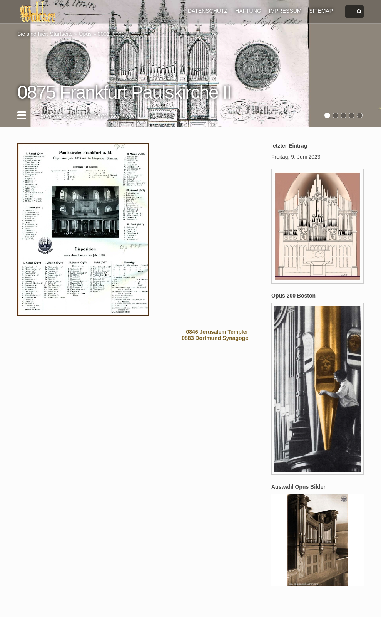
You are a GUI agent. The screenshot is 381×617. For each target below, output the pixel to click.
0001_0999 (111, 34)
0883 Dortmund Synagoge (215, 338)
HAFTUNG (248, 11)
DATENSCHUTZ (207, 11)
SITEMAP (321, 11)
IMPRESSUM (285, 11)
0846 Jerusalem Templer (217, 332)
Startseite (61, 34)
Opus (85, 34)
